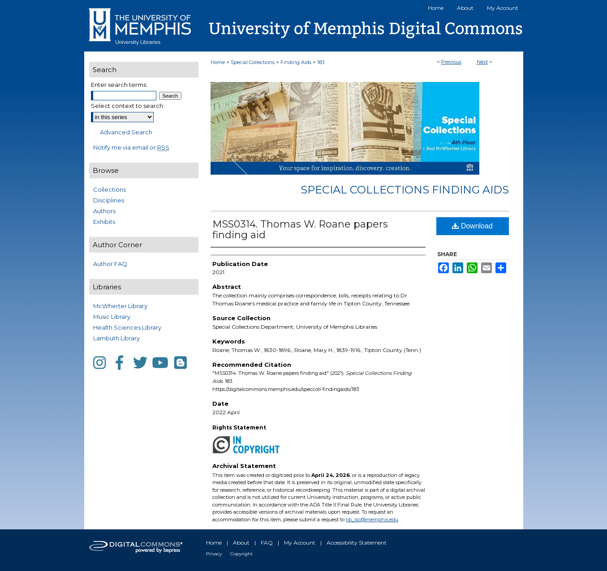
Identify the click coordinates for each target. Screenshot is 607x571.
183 (320, 62)
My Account (299, 542)
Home (218, 62)
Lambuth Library (116, 338)
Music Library (111, 316)
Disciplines (108, 200)
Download (472, 226)
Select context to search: (127, 105)
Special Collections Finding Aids (405, 189)
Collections (109, 189)
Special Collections (253, 62)
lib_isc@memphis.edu (372, 519)
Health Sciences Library (127, 327)
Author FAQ (110, 263)
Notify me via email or (131, 147)
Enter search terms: (119, 84)
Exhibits (104, 221)
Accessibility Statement (357, 542)
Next (482, 62)
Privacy (214, 554)
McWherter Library (120, 305)
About (241, 542)
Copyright (241, 554)
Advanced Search (126, 132)
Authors (104, 211)
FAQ (267, 542)
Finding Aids (295, 62)
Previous (451, 62)
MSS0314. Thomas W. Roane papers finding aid (300, 229)
